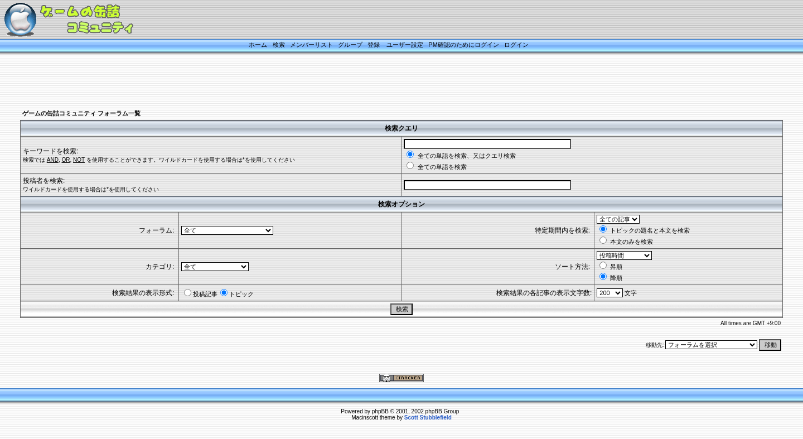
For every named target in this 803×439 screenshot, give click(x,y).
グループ (350, 44)
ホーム (258, 44)
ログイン (516, 44)
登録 (373, 44)
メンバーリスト (311, 44)
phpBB (380, 411)
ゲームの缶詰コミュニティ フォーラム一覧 (81, 113)
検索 (279, 44)
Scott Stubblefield (428, 417)
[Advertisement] (388, 82)
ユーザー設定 (404, 44)
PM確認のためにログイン (463, 44)
